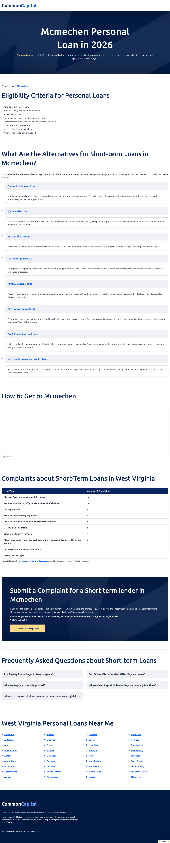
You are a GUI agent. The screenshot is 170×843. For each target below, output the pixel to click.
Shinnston (136, 776)
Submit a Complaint (27, 628)
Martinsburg (95, 771)
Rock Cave (136, 734)
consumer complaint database (34, 561)
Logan (92, 739)
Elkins (49, 745)
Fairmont (51, 761)
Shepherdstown (139, 771)
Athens (7, 776)
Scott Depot (137, 761)
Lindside (93, 734)
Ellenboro (51, 755)
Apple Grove (10, 761)
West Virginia (8, 85)
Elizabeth (51, 739)
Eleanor (50, 734)
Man (91, 755)
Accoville (9, 734)
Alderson (9, 739)
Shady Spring (137, 766)
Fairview (50, 766)
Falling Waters (53, 771)
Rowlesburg (137, 750)
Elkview (50, 750)
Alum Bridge (10, 750)
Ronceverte (137, 745)
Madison (93, 750)
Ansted (8, 755)
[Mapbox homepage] (8, 456)
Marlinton (94, 766)
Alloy (7, 745)
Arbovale (9, 766)
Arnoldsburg (10, 771)
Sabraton (135, 755)
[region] (85, 432)
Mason (92, 776)
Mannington (95, 761)
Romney (135, 739)
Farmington (52, 776)
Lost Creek (94, 745)
